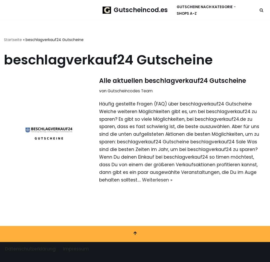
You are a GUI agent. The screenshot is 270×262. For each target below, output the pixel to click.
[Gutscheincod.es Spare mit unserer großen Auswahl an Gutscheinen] (135, 10)
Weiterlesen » (157, 180)
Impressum (76, 249)
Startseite (13, 39)
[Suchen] (261, 10)
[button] (235, 7)
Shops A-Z (187, 13)
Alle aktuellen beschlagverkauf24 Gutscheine (172, 80)
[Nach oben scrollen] (135, 234)
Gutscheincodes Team (130, 91)
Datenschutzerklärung (30, 249)
